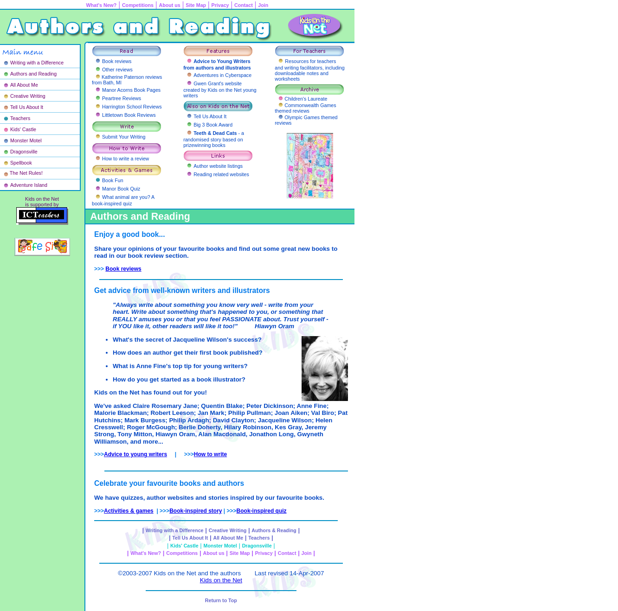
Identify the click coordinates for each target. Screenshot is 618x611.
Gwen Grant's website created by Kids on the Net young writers (220, 89)
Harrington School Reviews (132, 106)
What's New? (145, 553)
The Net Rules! (26, 173)
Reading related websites (221, 174)
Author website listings (218, 166)
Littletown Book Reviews (129, 115)
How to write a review (125, 158)
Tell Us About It (26, 107)
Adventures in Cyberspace (222, 75)
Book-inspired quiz (262, 511)
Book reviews (116, 61)
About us (169, 5)
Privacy (220, 5)
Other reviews (117, 69)
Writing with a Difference (37, 62)
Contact (243, 5)
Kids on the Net (221, 580)
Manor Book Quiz (121, 188)
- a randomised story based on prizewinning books (213, 139)
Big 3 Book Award (212, 124)
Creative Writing (27, 96)
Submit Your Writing (123, 137)
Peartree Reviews (121, 98)
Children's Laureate (305, 99)
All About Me (24, 85)
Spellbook (21, 162)
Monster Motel (26, 140)
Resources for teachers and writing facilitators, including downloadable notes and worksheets (309, 70)
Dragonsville (24, 151)
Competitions (138, 5)
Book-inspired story (195, 511)
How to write (210, 454)
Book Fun (112, 180)
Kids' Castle (23, 129)
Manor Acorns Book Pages (131, 90)
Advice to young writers (135, 454)
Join (263, 5)
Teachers (20, 118)
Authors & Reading (273, 530)
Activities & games (129, 511)
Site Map (196, 5)
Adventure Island (28, 185)
